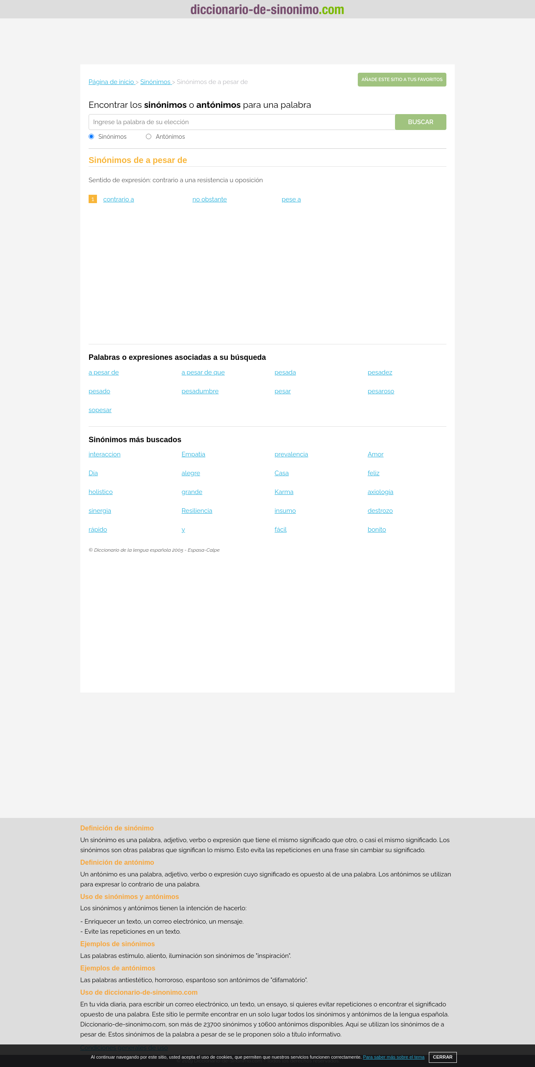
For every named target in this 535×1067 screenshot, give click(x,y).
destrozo (380, 510)
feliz (374, 473)
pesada (285, 372)
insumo (285, 510)
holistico (101, 492)
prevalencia (291, 454)
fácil (281, 529)
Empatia (194, 454)
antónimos (218, 104)
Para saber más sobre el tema (393, 1056)
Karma (284, 492)
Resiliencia (197, 510)
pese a (291, 199)
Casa (282, 473)
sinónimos (165, 104)
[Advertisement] (267, 41)
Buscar (420, 122)
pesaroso (381, 391)
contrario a (118, 199)
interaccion (104, 454)
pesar (283, 391)
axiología (381, 492)
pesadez (380, 372)
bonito (377, 529)
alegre (191, 473)
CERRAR (443, 1056)
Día (93, 473)
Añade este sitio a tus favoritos (402, 79)
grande (192, 492)
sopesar (100, 410)
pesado (99, 391)
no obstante (209, 199)
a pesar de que (203, 372)
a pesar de (104, 372)
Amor (376, 454)
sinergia (100, 510)
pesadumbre (200, 391)
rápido (98, 529)
